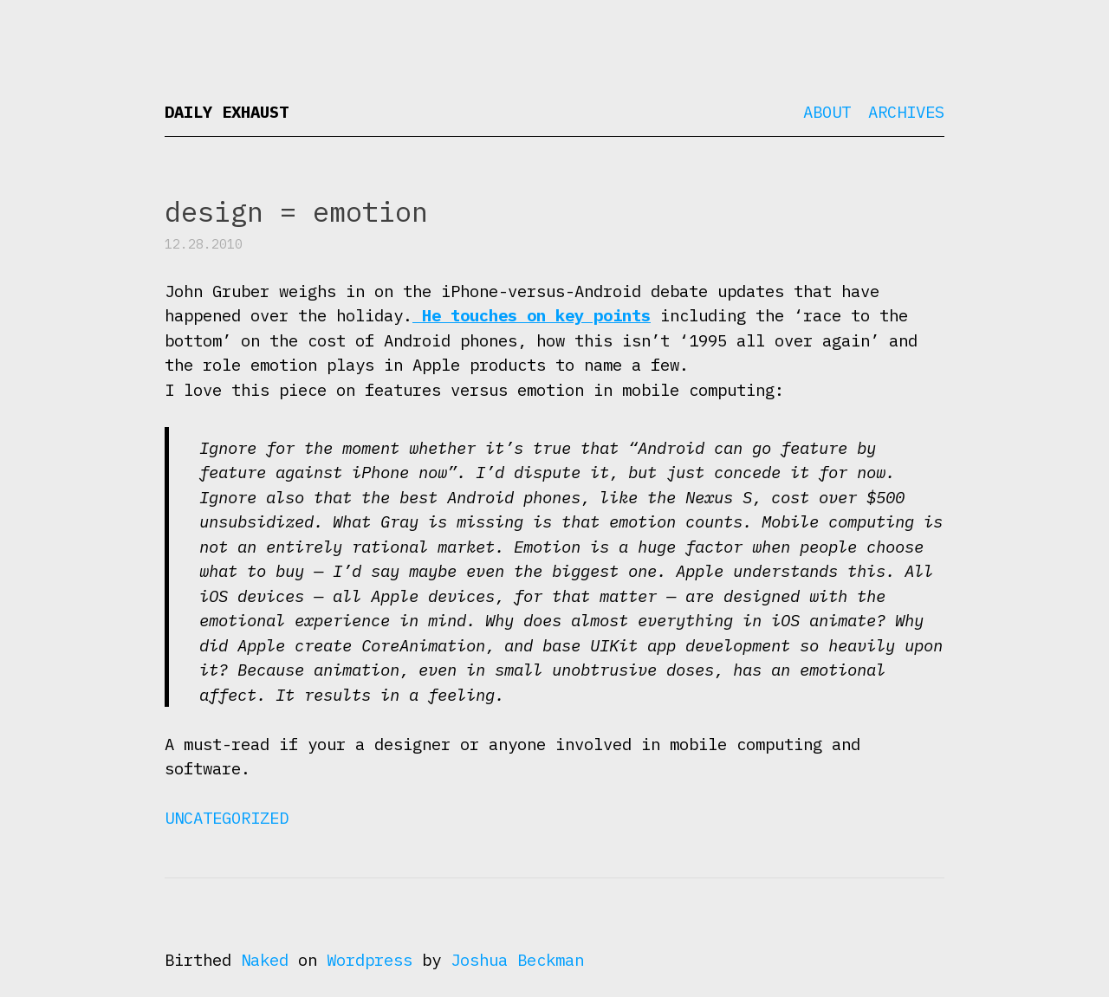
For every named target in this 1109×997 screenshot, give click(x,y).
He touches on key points (531, 315)
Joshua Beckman (517, 959)
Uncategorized (227, 817)
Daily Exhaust (227, 111)
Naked (265, 959)
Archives (906, 111)
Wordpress (369, 959)
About (827, 111)
